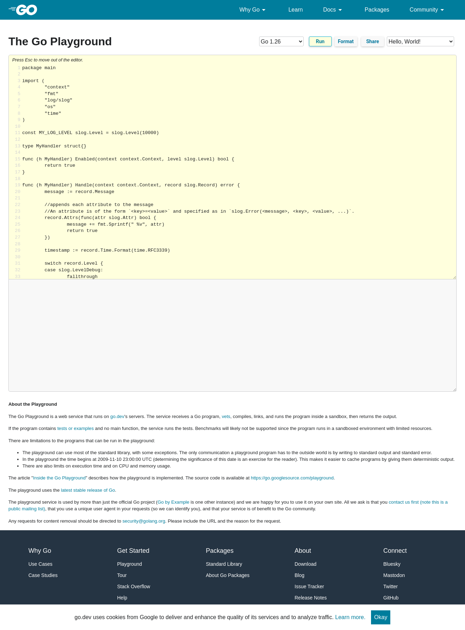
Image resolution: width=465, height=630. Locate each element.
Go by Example (173, 502)
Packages (377, 10)
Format (346, 41)
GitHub (391, 598)
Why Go (254, 10)
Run (320, 41)
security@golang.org (143, 521)
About (303, 550)
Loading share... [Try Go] (239, 172)
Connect (395, 550)
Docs (333, 10)
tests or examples (75, 428)
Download (305, 564)
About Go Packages (228, 575)
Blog (299, 575)
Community (428, 10)
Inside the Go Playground (59, 477)
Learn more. (350, 617)
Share (372, 41)
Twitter (390, 586)
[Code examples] (420, 41)
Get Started (133, 550)
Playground (129, 564)
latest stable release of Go (88, 490)
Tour (122, 575)
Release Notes (311, 598)
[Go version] (281, 41)
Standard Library (224, 564)
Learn (295, 10)
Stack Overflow (133, 586)
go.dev (117, 416)
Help (122, 598)
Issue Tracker (309, 586)
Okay (380, 617)
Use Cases (40, 564)
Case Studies (43, 575)
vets (226, 416)
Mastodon (394, 575)
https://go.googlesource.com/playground (292, 477)
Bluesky (391, 564)
